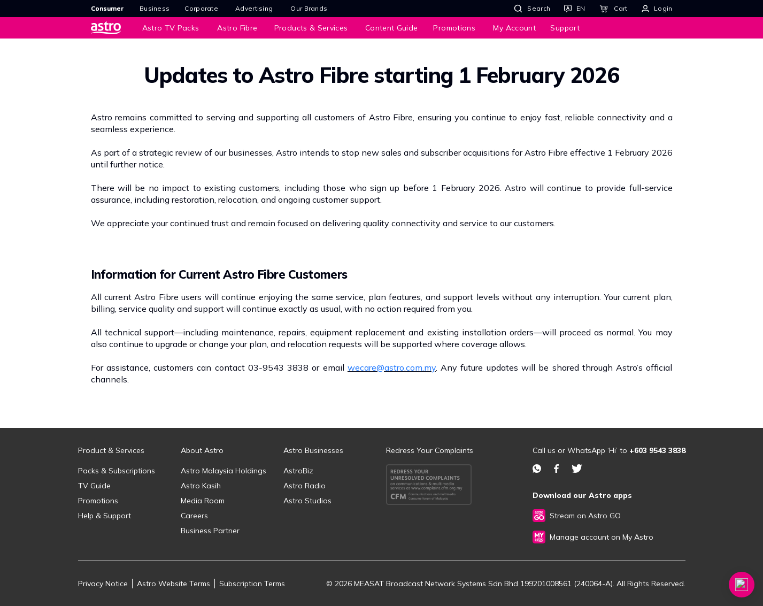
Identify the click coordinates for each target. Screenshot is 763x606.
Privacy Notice (103, 583)
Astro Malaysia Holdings (223, 470)
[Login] (657, 8)
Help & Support (104, 515)
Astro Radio (304, 485)
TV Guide (94, 485)
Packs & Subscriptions (116, 470)
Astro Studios (307, 500)
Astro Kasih (201, 485)
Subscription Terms (252, 583)
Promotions (98, 500)
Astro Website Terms (173, 583)
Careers (194, 515)
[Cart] (613, 8)
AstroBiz (298, 470)
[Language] (574, 8)
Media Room (203, 500)
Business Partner (210, 530)
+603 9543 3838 (657, 450)
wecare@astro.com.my (392, 367)
